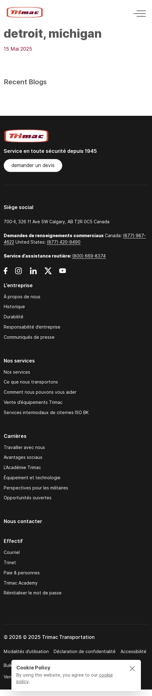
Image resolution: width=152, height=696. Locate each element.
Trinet (10, 562)
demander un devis (33, 165)
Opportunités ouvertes (27, 498)
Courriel (12, 552)
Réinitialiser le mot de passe (33, 593)
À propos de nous (22, 297)
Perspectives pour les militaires (36, 488)
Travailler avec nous (24, 447)
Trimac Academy (21, 583)
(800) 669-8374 (89, 256)
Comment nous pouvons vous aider (40, 392)
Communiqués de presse (29, 337)
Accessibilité (133, 651)
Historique (14, 306)
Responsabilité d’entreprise (32, 327)
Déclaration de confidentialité (85, 651)
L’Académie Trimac (22, 467)
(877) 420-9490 (63, 242)
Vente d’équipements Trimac (33, 402)
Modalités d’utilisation (26, 651)
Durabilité (13, 317)
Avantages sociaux (23, 457)
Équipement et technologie (32, 477)
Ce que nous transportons (31, 382)
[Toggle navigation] (138, 12)
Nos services (17, 372)
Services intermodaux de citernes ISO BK (46, 412)
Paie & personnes (22, 573)
